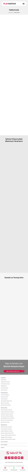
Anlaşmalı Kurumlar (5, 385)
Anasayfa (11, 12)
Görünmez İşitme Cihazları (7, 420)
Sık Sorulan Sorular (5, 387)
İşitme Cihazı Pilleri (5, 426)
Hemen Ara (5, 470)
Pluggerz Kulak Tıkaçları (6, 441)
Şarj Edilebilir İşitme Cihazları (7, 422)
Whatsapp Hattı (14, 470)
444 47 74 (16, 456)
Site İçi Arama (4, 394)
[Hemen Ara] (5, 468)
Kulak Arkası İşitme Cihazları (7, 415)
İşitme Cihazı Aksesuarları (7, 424)
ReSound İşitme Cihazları (7, 435)
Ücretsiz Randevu (5, 398)
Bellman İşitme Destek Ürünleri (8, 443)
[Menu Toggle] (24, 4)
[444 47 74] (7, 456)
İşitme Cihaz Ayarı (5, 407)
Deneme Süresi (4, 400)
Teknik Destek (4, 402)
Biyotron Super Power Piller (7, 437)
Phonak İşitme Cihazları (6, 433)
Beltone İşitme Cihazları (6, 430)
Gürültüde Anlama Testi (6, 404)
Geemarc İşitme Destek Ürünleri (8, 439)
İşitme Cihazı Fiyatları (6, 409)
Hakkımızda (3, 383)
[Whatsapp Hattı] (14, 468)
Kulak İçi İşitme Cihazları (6, 413)
